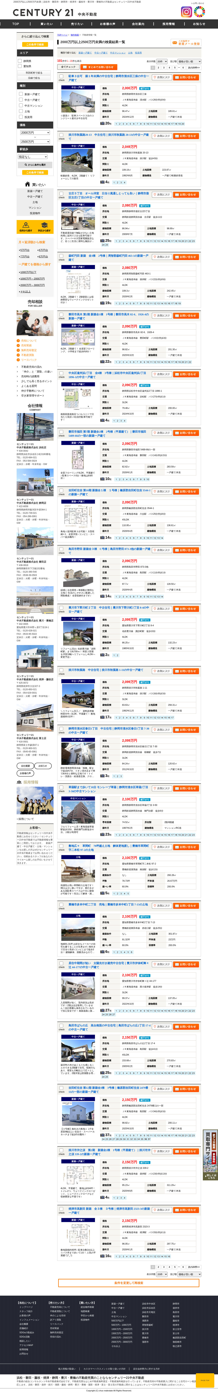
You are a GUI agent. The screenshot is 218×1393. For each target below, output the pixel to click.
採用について (26, 818)
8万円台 (43, 256)
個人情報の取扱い (67, 1369)
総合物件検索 (87, 1307)
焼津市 (176, 1325)
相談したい (24, 1341)
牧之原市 (177, 1346)
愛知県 (24, 66)
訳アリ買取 (55, 1320)
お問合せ (23, 1353)
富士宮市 (177, 1329)
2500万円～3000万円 (121, 1342)
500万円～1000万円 (121, 1325)
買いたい (46, 23)
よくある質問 (29, 385)
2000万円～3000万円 (32, 285)
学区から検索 (87, 1315)
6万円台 (43, 250)
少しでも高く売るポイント (36, 381)
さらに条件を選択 (35, 165)
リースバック (29, 359)
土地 (130, 52)
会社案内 (138, 23)
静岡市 (176, 1303)
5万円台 (25, 250)
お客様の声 (107, 23)
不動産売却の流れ (31, 366)
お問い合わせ (198, 3)
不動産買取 (27, 355)
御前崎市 (177, 1342)
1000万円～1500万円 (121, 1329)
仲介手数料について (33, 390)
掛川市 (145, 1329)
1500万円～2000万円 (121, 1333)
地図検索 (85, 1311)
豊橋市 (145, 1337)
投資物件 (35, 213)
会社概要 (23, 1324)
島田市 (176, 1312)
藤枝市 (176, 1320)
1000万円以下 (28, 272)
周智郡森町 (147, 1325)
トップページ (26, 1307)
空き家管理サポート (33, 395)
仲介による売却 (58, 1315)
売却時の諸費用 (30, 376)
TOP (15, 23)
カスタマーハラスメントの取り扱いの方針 (105, 1369)
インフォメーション (29, 1320)
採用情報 (168, 23)
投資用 (138, 52)
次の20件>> (194, 67)
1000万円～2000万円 (32, 278)
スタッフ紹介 (26, 1311)
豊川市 (145, 1333)
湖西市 (145, 1320)
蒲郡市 (145, 1342)
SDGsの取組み (26, 1332)
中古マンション (118, 52)
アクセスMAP (26, 1345)
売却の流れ (55, 1336)
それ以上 (25, 291)
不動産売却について (60, 1307)
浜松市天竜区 (148, 1312)
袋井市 (176, 1308)
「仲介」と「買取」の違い (36, 371)
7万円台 (25, 256)
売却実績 (26, 345)
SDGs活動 (24, 1336)
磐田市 (145, 1316)
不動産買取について (60, 1311)
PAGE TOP (205, 1380)
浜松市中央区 (148, 1303)
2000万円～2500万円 (121, 1337)
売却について (29, 340)
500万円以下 (117, 1320)
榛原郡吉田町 (179, 1337)
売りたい (77, 23)
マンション (35, 207)
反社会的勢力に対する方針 (146, 1369)
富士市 (176, 1333)
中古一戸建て (101, 52)
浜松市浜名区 (148, 1308)
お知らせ (199, 23)
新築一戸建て (85, 52)
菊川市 (176, 1316)
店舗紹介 (23, 1328)
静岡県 (24, 61)
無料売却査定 (29, 350)
